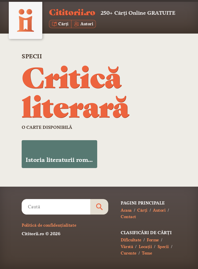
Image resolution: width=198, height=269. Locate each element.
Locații (145, 246)
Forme (153, 240)
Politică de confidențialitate (49, 225)
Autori (159, 210)
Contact (128, 216)
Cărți (142, 210)
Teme (147, 253)
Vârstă (127, 246)
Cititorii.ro (72, 11)
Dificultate (131, 240)
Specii (32, 56)
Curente (128, 253)
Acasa (126, 210)
